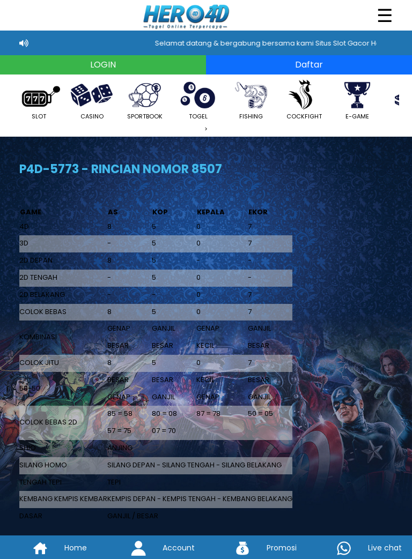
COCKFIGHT (304, 99)
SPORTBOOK (144, 99)
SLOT (38, 99)
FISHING (251, 99)
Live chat (361, 547)
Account (154, 547)
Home (51, 547)
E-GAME (357, 99)
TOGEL (197, 99)
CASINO (91, 99)
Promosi (257, 547)
